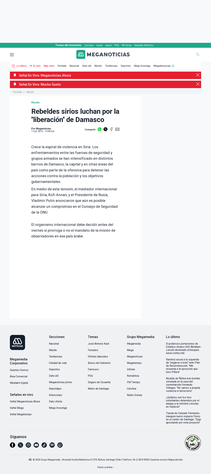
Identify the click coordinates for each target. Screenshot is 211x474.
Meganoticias (135, 356)
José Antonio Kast (98, 343)
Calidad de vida (58, 363)
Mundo (98, 65)
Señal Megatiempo (21, 414)
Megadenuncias (162, 65)
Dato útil (86, 65)
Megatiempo (134, 363)
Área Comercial (18, 376)
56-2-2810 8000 (141, 459)
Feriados (93, 350)
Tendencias (111, 65)
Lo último (21, 65)
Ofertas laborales (98, 356)
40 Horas (127, 45)
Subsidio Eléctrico (143, 45)
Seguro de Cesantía (99, 382)
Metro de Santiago (98, 388)
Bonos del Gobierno (99, 363)
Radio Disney (134, 395)
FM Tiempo (133, 382)
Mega (130, 350)
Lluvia (99, 45)
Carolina (131, 388)
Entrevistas (55, 395)
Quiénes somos (159, 459)
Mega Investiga (142, 65)
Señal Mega (17, 407)
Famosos (93, 369)
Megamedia (134, 343)
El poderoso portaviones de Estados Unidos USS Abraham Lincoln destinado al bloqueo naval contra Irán (183, 348)
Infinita (131, 369)
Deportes (126, 65)
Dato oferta (55, 401)
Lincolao (89, 45)
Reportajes (55, 388)
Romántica (133, 375)
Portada (62, 65)
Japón (108, 45)
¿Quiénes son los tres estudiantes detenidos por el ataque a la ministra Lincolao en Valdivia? (182, 402)
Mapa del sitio (175, 459)
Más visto (49, 65)
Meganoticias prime (60, 382)
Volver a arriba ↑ (105, 467)
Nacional (74, 65)
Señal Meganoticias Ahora (25, 401)
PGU (116, 45)
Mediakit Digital (19, 382)
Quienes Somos (19, 370)
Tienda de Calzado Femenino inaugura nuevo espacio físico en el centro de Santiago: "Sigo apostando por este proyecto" (183, 418)
